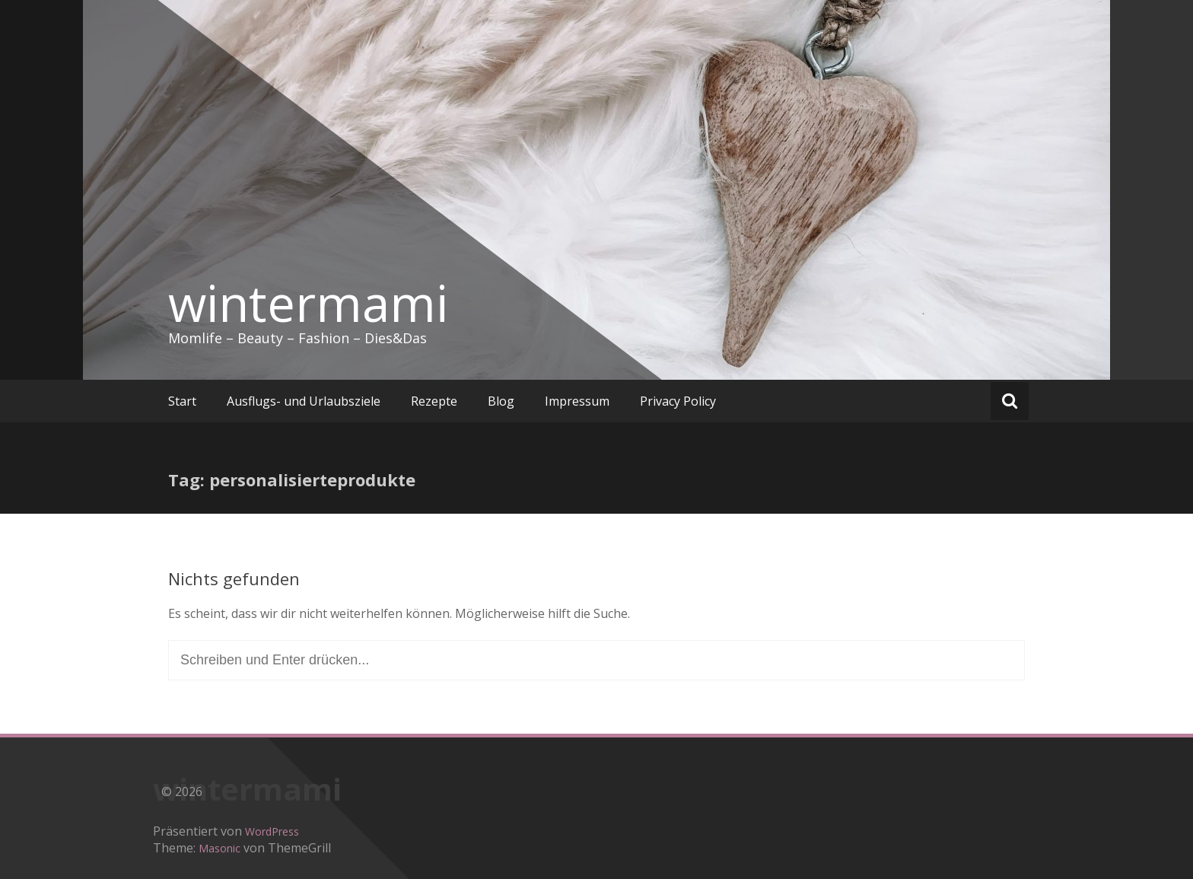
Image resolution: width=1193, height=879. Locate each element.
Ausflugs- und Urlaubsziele (303, 401)
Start (182, 401)
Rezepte (434, 401)
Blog (501, 401)
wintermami (308, 302)
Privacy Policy (678, 401)
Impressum (577, 401)
